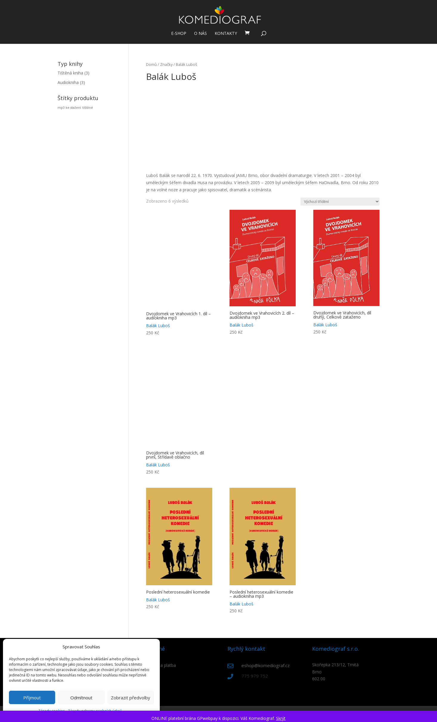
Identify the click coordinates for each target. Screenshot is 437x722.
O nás (200, 33)
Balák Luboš (158, 325)
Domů (151, 64)
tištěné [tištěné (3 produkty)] (87, 107)
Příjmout (32, 698)
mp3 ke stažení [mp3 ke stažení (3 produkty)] (69, 107)
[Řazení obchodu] (339, 202)
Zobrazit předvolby (130, 698)
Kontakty (226, 33)
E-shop (178, 33)
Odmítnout (81, 698)
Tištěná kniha (70, 73)
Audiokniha (68, 82)
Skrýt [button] (281, 718)
